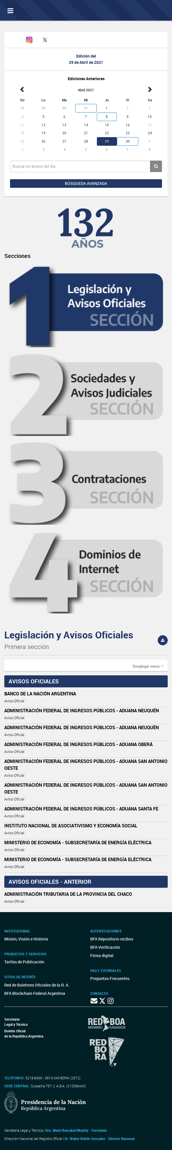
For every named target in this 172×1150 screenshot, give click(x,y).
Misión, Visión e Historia (26, 939)
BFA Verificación (105, 947)
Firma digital (101, 955)
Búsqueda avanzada (86, 183)
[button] (148, 665)
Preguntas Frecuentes (109, 978)
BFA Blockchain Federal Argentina (34, 993)
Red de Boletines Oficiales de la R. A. (36, 985)
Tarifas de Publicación (24, 961)
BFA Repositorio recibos (111, 939)
